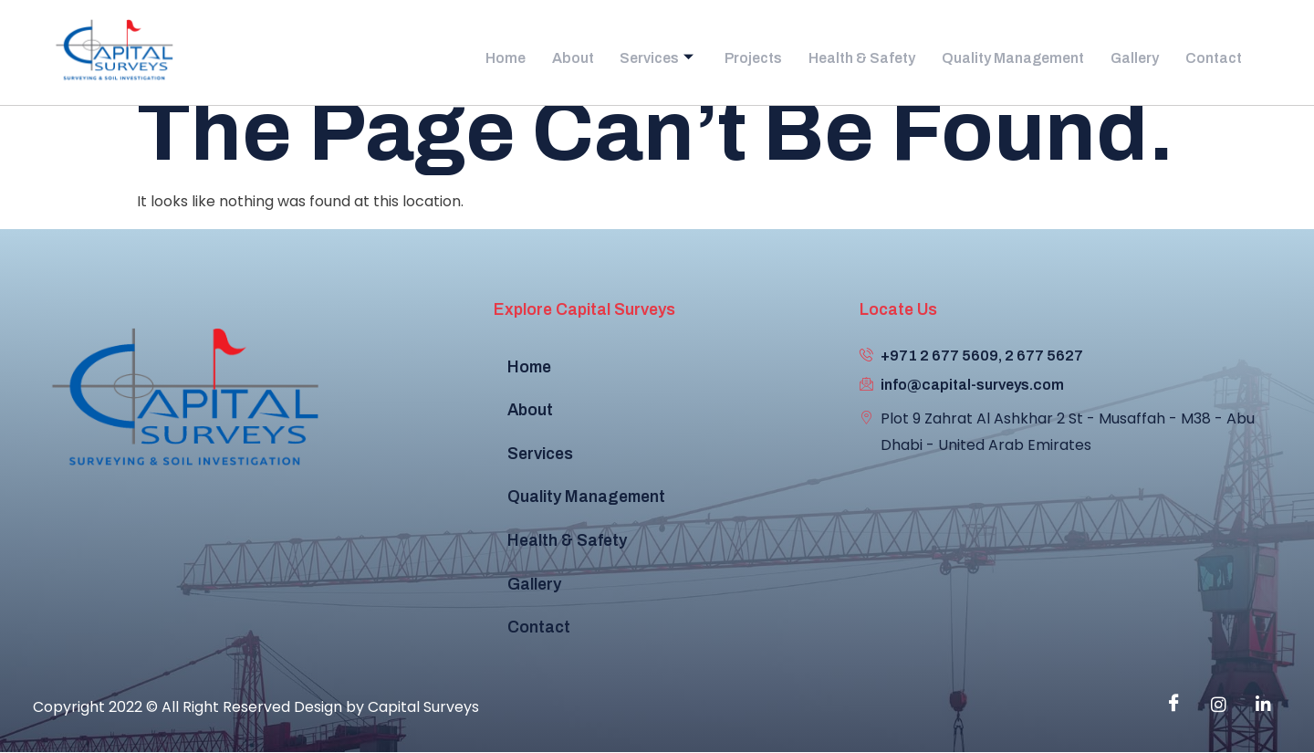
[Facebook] (1173, 704)
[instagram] (1218, 704)
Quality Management (1017, 53)
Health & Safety (861, 53)
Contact (1215, 53)
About (577, 53)
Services (657, 53)
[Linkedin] (1263, 704)
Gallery (1140, 53)
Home (515, 53)
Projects (751, 53)
